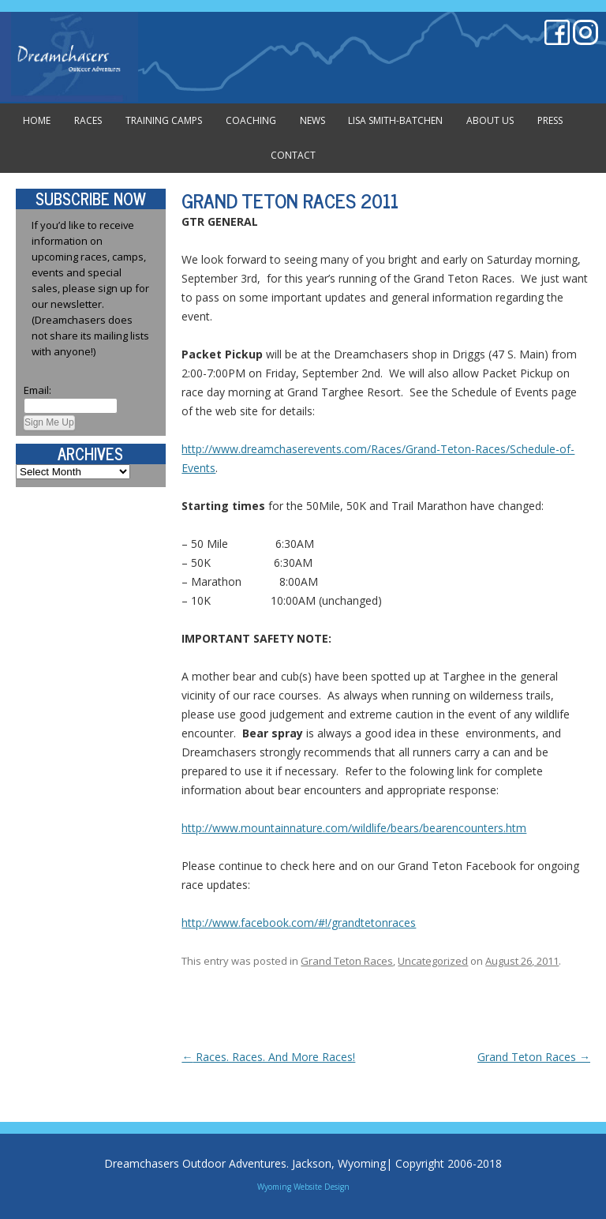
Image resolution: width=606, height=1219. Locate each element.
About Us (490, 120)
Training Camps (163, 120)
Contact (293, 155)
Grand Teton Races (347, 961)
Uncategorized (433, 961)
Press (550, 120)
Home (36, 120)
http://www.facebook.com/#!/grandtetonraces (298, 922)
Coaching (251, 120)
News (312, 120)
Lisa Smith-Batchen (395, 120)
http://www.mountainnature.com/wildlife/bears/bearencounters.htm (353, 827)
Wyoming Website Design (303, 1186)
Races (88, 120)
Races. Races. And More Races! (268, 1056)
